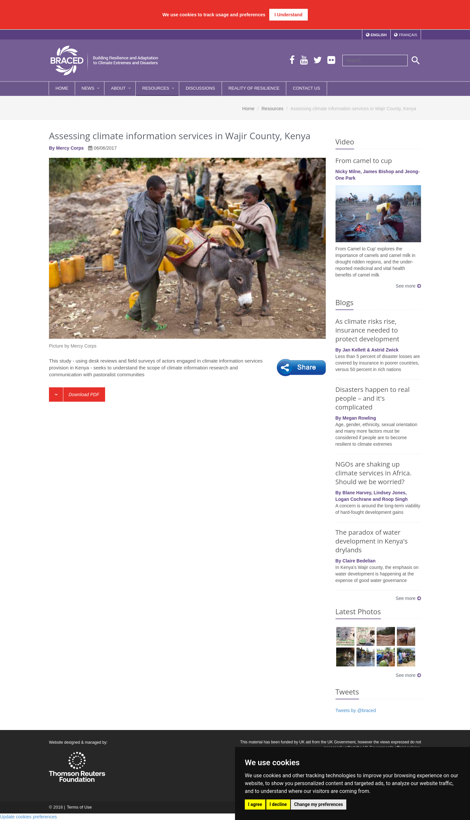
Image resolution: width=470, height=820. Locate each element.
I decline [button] (278, 804)
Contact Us (306, 88)
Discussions (200, 88)
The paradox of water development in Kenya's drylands (372, 541)
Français (408, 35)
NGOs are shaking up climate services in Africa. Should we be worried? (374, 473)
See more (408, 286)
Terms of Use (79, 807)
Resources (155, 88)
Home (61, 88)
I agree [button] (255, 804)
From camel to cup (364, 160)
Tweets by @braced (356, 710)
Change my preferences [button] (318, 804)
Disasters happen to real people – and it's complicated (373, 398)
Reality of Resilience (254, 88)
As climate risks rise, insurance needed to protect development (368, 330)
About (118, 88)
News (88, 88)
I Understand (288, 14)
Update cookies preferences (28, 816)
